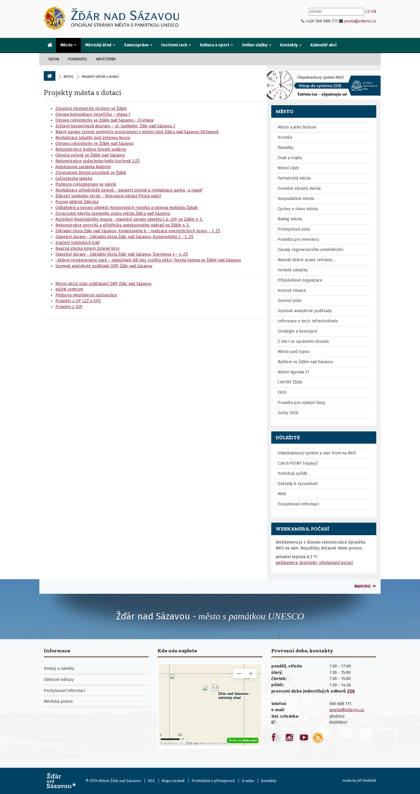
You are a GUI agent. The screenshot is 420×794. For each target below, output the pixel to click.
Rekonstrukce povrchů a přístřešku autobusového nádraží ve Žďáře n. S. (122, 225)
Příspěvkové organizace (300, 280)
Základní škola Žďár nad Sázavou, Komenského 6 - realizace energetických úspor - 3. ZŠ (137, 231)
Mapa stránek (173, 781)
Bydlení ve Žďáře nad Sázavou (305, 361)
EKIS (282, 392)
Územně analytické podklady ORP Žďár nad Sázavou (103, 266)
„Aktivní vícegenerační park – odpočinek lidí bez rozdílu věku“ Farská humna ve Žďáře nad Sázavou (148, 260)
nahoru (362, 586)
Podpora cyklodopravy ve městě (85, 184)
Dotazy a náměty (59, 668)
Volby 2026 (288, 412)
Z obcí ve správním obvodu (303, 341)
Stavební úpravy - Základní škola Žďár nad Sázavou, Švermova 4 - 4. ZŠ (121, 254)
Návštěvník (106, 59)
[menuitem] (50, 45)
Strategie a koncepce (297, 331)
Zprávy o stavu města (298, 208)
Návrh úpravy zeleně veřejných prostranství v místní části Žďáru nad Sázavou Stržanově (137, 131)
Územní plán (289, 300)
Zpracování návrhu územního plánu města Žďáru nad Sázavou (112, 213)
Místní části (288, 168)
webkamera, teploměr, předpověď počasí (314, 562)
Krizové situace (292, 290)
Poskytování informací (298, 504)
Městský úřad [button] (100, 45)
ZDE (351, 691)
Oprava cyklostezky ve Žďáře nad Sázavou (94, 143)
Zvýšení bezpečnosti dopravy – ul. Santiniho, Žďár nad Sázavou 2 (115, 126)
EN (373, 11)
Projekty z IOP (69, 306)
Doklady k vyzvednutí (298, 483)
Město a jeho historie (297, 127)
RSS (151, 781)
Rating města (290, 219)
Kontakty (268, 781)
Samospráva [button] (138, 45)
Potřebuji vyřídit (292, 473)
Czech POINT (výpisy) (298, 463)
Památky (285, 147)
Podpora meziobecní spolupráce (86, 295)
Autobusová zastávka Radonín (83, 166)
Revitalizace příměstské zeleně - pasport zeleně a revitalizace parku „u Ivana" (129, 190)
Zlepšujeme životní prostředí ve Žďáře (90, 172)
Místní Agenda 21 (293, 372)
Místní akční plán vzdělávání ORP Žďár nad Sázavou (103, 283)
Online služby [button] (256, 45)
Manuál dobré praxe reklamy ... (307, 259)
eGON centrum (69, 289)
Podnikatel (78, 59)
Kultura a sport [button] (216, 45)
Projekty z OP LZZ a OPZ (78, 300)
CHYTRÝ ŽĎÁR (290, 382)
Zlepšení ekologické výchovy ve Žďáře (91, 108)
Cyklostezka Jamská (73, 178)
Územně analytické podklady (305, 310)
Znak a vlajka (290, 157)
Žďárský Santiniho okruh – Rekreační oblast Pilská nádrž (108, 196)
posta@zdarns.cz (360, 21)
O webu (248, 781)
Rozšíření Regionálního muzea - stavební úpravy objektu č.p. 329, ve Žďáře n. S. (129, 219)
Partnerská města (294, 178)
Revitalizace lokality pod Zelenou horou (92, 137)
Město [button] (68, 45)
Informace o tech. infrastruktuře (308, 321)
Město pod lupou (294, 351)
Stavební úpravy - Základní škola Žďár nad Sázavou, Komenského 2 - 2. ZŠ (124, 236)
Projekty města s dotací (82, 92)
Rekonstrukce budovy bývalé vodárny (90, 149)
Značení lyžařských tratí (77, 242)
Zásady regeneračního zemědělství (310, 249)
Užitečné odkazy (59, 679)
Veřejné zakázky (293, 270)
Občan (53, 59)
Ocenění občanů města (299, 188)
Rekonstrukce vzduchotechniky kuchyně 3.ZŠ (97, 161)
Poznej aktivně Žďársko (77, 201)
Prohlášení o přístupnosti (213, 781)
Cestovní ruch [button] (176, 45)
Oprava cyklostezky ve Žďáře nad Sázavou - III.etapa (104, 120)
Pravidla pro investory (298, 239)
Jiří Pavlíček (366, 780)
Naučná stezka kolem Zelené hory (87, 248)
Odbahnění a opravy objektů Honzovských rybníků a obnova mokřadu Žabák (126, 207)
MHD (282, 493)
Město (69, 77)
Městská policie (58, 701)
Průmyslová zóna (294, 229)
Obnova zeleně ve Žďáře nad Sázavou (90, 155)
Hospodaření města (296, 198)
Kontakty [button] (291, 45)
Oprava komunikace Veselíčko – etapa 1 (92, 114)
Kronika (285, 137)
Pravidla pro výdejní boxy (301, 402)
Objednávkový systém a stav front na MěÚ (317, 453)
